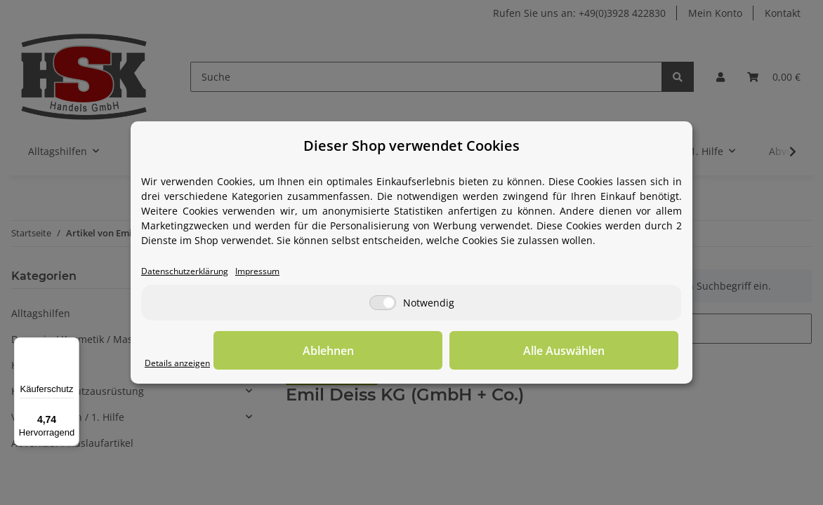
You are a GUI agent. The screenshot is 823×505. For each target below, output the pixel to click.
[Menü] (70, 345)
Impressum (279, 271)
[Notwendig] (382, 304)
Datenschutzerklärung (193, 271)
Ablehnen (461, 351)
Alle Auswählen (608, 351)
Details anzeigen (184, 363)
